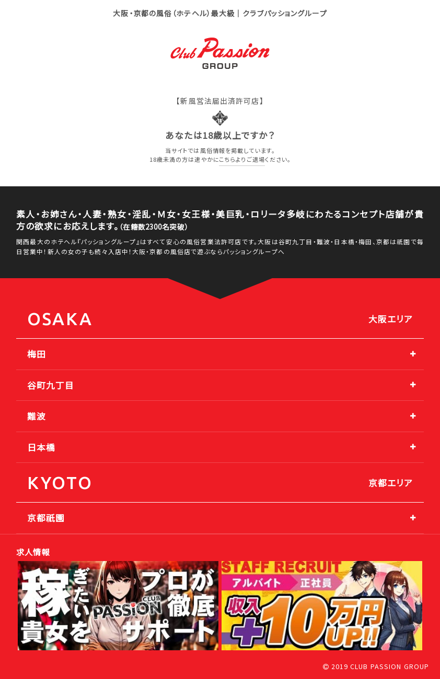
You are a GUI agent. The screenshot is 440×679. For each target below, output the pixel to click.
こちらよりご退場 (242, 159)
